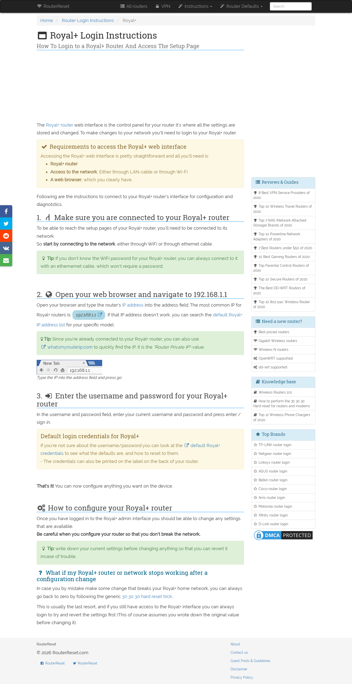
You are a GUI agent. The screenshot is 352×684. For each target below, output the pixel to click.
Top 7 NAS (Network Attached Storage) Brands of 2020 (280, 222)
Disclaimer (239, 669)
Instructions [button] (195, 6)
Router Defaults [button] (241, 6)
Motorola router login (272, 506)
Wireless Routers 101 (272, 392)
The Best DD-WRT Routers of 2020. (279, 290)
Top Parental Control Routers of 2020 (281, 268)
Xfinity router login (270, 515)
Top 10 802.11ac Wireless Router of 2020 (281, 304)
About (235, 644)
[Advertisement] (140, 87)
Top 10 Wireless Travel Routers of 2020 (282, 209)
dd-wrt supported (270, 367)
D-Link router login (270, 524)
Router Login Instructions (88, 20)
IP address (132, 305)
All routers (133, 6)
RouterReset (53, 6)
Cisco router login (270, 489)
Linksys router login (271, 462)
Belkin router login (270, 480)
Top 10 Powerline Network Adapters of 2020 (276, 236)
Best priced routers (271, 332)
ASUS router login (270, 471)
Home (46, 20)
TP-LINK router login (272, 445)
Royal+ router (59, 125)
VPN (162, 6)
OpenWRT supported (273, 358)
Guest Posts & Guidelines (250, 661)
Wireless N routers (271, 349)
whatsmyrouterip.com (67, 347)
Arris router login (269, 497)
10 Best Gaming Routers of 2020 (281, 257)
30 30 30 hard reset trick (147, 596)
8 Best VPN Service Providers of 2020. (281, 195)
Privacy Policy (242, 677)
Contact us (239, 652)
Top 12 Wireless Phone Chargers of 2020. (281, 417)
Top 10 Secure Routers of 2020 (280, 279)
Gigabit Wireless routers (275, 341)
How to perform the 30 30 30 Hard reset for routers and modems (281, 403)
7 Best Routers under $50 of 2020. (283, 248)
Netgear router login (272, 453)
